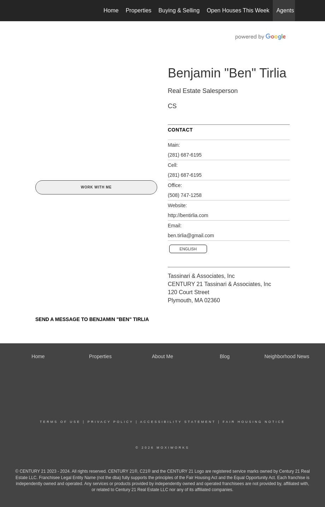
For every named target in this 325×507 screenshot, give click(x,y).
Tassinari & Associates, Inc (201, 276)
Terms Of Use (60, 422)
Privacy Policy (111, 422)
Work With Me (96, 187)
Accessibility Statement (178, 422)
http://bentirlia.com (188, 215)
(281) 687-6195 (185, 155)
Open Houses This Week (238, 10)
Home (111, 10)
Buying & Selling (179, 10)
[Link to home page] (33, 10)
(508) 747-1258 (185, 195)
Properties (139, 10)
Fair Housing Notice (254, 422)
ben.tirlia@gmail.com (191, 235)
